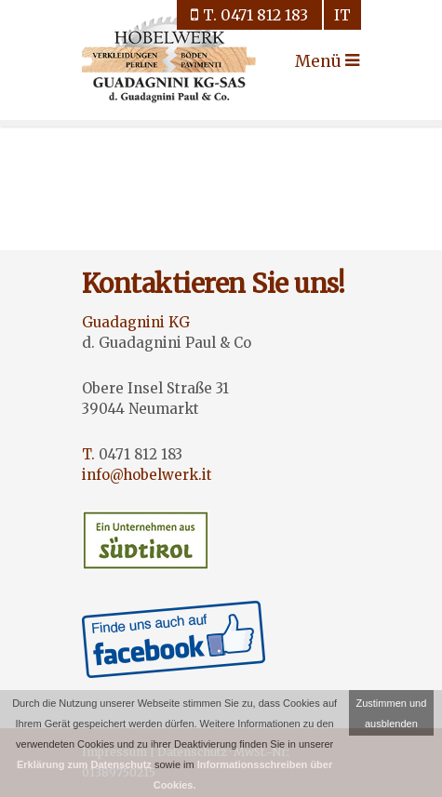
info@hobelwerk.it (147, 475)
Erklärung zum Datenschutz (84, 764)
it (342, 15)
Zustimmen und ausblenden (390, 713)
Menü (311, 61)
